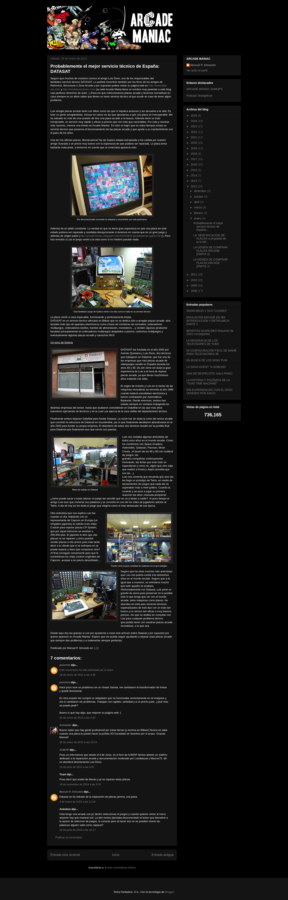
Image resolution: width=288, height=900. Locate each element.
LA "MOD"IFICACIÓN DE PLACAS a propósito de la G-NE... (209, 239)
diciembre (200, 191)
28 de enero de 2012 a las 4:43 (77, 717)
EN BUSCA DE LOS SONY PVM (206, 360)
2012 (194, 186)
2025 (194, 115)
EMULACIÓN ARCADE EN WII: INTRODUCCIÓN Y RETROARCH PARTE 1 (207, 321)
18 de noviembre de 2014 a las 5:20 (80, 784)
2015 (194, 170)
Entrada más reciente (65, 854)
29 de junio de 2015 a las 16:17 (77, 829)
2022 (194, 132)
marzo (198, 207)
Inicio (115, 854)
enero (198, 218)
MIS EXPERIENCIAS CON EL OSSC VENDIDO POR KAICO (209, 391)
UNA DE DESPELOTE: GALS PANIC (209, 373)
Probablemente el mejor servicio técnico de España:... (208, 227)
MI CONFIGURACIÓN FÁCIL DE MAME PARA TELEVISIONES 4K (211, 352)
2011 (194, 274)
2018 (194, 153)
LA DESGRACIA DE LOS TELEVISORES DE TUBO (202, 342)
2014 (194, 175)
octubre (199, 196)
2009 (194, 285)
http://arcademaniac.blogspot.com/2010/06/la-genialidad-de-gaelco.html (121, 235)
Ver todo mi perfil (196, 70)
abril (197, 202)
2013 (194, 180)
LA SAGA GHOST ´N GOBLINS (206, 366)
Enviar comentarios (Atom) (120, 867)
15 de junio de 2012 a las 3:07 (76, 766)
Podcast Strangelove (199, 95)
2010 (194, 280)
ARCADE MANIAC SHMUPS (204, 89)
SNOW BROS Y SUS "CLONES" (206, 310)
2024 (194, 121)
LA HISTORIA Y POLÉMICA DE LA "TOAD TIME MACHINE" (208, 381)
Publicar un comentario (68, 837)
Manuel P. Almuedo (71, 791)
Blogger (169, 891)
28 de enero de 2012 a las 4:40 (77, 674)
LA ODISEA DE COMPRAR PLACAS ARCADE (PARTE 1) (210, 263)
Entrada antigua (163, 854)
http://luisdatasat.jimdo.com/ (79, 89)
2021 (194, 137)
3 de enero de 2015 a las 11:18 (77, 801)
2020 (194, 142)
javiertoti (64, 664)
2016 (194, 164)
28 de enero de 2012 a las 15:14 (78, 742)
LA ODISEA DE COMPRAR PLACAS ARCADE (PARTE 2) (210, 251)
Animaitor (65, 725)
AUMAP (64, 749)
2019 (194, 148)
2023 (194, 126)
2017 (194, 159)
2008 (194, 290)
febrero (199, 213)
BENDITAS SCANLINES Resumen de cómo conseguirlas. (210, 332)
